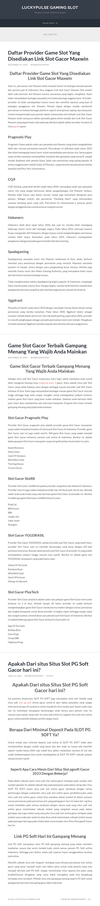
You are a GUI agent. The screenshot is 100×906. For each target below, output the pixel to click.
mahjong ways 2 (47, 382)
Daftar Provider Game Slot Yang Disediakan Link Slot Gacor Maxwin (48, 55)
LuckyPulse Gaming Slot (50, 7)
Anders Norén (78, 899)
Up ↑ (90, 899)
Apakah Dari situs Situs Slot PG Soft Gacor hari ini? (48, 667)
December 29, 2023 (17, 65)
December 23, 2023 (17, 358)
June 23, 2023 (15, 676)
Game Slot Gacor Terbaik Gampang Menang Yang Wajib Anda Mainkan (47, 348)
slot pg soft (25, 702)
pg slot (16, 126)
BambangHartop (40, 65)
